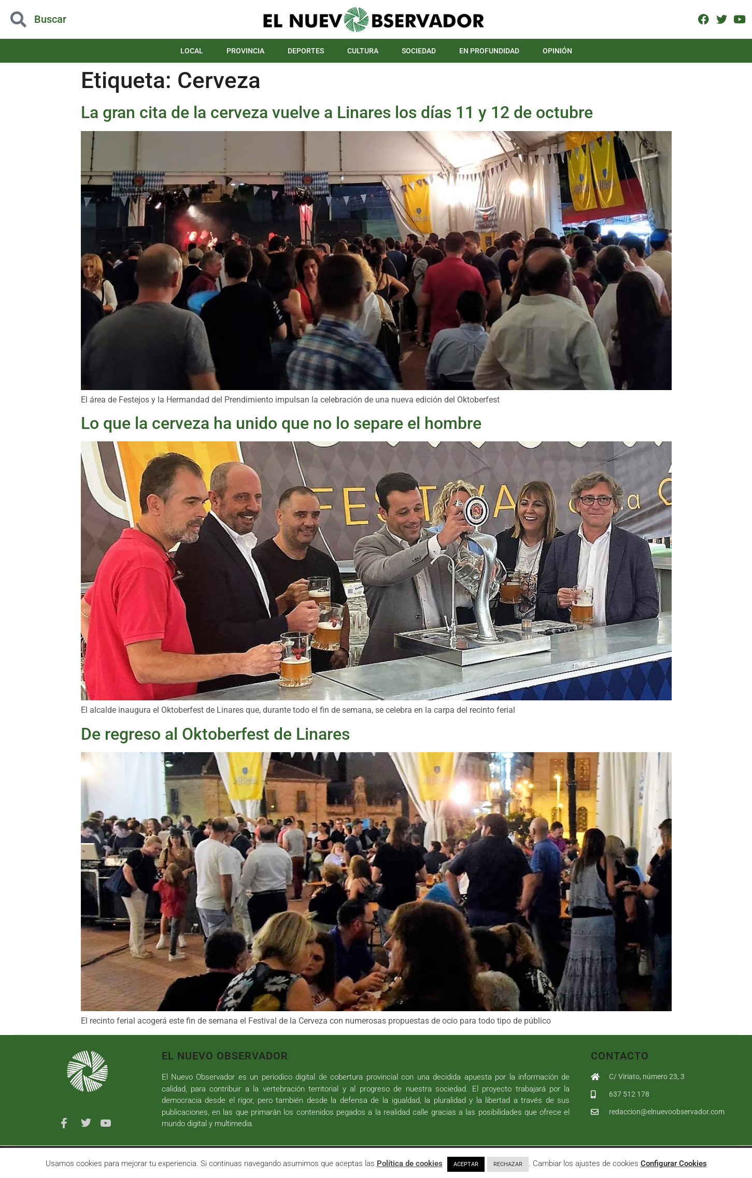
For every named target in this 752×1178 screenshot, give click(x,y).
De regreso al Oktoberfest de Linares (215, 734)
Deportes (306, 51)
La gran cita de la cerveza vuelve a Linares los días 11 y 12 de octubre (337, 112)
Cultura (362, 51)
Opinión (557, 51)
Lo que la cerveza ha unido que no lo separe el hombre (281, 423)
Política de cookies (410, 1163)
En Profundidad (489, 51)
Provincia (245, 51)
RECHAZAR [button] (507, 1164)
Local (191, 51)
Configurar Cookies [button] (674, 1163)
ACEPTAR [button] (465, 1164)
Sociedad (419, 51)
